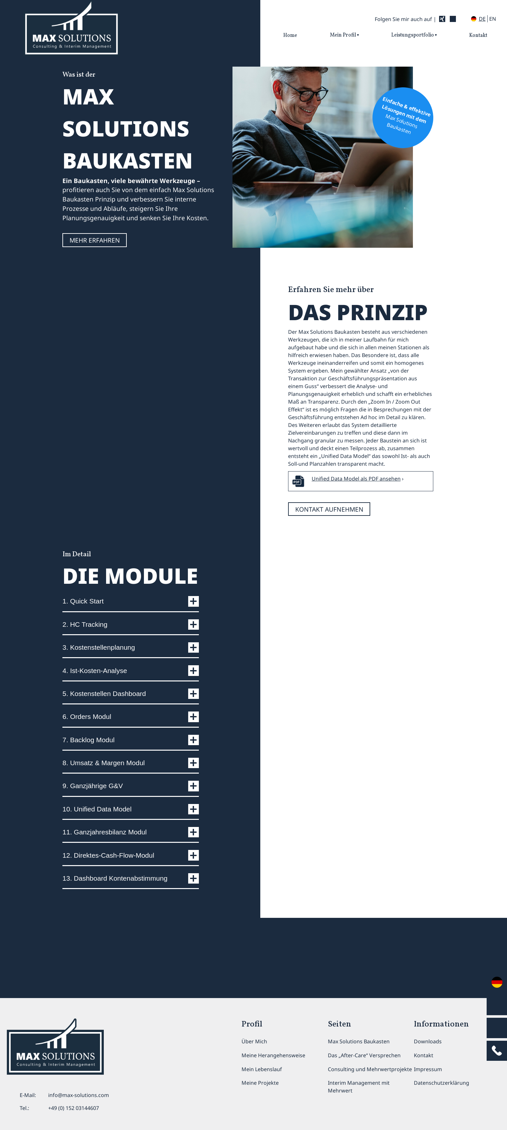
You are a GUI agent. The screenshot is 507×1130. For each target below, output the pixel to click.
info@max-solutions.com (78, 1095)
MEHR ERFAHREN (97, 252)
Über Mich (254, 1041)
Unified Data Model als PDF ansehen (356, 488)
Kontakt (478, 35)
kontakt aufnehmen (333, 520)
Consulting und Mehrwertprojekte (370, 1069)
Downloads (428, 1041)
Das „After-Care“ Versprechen (364, 1055)
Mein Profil (343, 35)
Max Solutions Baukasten (359, 1041)
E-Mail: (28, 1095)
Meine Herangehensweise (273, 1055)
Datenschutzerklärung (441, 1082)
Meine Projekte (260, 1082)
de (482, 18)
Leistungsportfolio (412, 35)
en (492, 18)
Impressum (428, 1069)
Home (290, 35)
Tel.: (24, 1108)
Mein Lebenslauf (262, 1069)
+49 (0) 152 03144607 (73, 1108)
